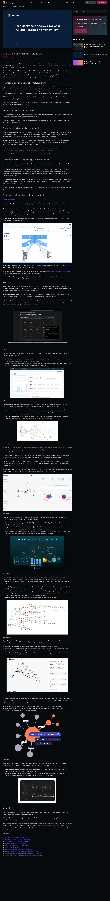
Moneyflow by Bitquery (9, 199)
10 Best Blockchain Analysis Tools (20, 6)
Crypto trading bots (47, 91)
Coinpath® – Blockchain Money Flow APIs (16, 837)
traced (42, 63)
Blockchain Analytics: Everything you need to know (19, 841)
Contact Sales (90, 2)
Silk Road (21, 65)
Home (4, 6)
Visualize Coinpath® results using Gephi (15, 843)
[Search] (90, 11)
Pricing (68, 2)
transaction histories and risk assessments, (58, 271)
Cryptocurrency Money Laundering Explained (17, 839)
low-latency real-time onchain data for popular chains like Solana (49, 277)
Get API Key (102, 2)
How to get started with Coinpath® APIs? (16, 845)
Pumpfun (45, 97)
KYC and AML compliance (34, 265)
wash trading (65, 169)
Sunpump (37, 97)
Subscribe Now (81, 31)
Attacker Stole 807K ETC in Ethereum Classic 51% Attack (21, 851)
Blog (9, 6)
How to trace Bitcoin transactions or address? (18, 849)
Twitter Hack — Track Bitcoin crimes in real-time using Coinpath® (23, 856)
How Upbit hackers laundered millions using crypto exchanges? (22, 853)
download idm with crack (11, 847)
